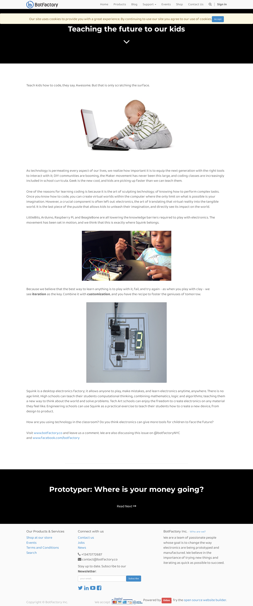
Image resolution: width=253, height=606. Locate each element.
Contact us (86, 537)
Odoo (166, 600)
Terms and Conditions (42, 547)
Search (31, 553)
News (82, 547)
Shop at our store (39, 537)
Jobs (81, 542)
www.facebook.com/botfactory (56, 438)
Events (31, 542)
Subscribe (133, 578)
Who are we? (198, 531)
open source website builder (205, 600)
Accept (218, 19)
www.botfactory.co (48, 433)
